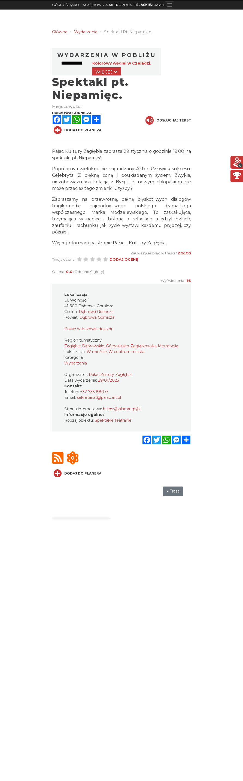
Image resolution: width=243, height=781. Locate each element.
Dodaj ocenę (124, 259)
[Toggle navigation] (169, 4)
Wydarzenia (75, 363)
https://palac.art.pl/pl (122, 408)
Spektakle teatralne (113, 420)
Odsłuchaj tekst (168, 120)
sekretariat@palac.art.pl (99, 397)
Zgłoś (184, 253)
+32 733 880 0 (94, 391)
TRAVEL (150, 5)
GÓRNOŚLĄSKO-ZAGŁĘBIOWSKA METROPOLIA (92, 5)
